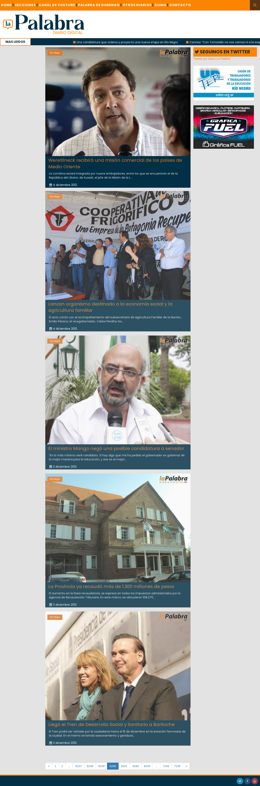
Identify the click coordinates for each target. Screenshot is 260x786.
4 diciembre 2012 (63, 185)
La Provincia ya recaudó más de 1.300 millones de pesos (111, 584)
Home (7, 5)
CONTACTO (180, 5)
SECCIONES (26, 5)
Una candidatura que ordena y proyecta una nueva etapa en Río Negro (131, 42)
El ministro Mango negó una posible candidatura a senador (116, 446)
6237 (78, 766)
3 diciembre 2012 (63, 465)
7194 (166, 766)
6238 (90, 766)
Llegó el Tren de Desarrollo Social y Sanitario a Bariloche (111, 723)
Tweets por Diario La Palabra (211, 58)
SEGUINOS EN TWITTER (222, 52)
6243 (147, 766)
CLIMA (161, 5)
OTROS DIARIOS (138, 5)
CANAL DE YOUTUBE (58, 5)
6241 (124, 766)
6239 (101, 766)
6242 (135, 766)
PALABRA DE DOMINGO (100, 5)
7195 (177, 766)
